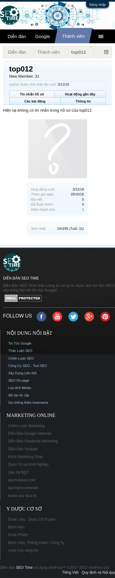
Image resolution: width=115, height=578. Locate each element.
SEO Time (24, 567)
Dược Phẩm (18, 535)
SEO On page (18, 380)
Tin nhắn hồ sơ (32, 94)
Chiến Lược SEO (21, 358)
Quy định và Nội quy (98, 572)
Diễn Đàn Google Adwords (30, 433)
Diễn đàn (17, 36)
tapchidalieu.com (22, 480)
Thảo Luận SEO (20, 351)
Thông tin (83, 101)
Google (42, 36)
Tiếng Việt (70, 572)
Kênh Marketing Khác (25, 457)
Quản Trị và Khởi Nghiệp (28, 464)
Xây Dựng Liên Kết (22, 373)
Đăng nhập (97, 4)
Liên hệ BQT (18, 472)
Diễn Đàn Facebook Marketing (33, 441)
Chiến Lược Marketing (26, 426)
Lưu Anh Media (19, 388)
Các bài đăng (35, 101)
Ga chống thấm (20, 402)
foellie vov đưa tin (22, 496)
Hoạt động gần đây (80, 94)
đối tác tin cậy (18, 395)
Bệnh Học (16, 527)
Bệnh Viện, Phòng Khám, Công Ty (36, 543)
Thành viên (73, 36)
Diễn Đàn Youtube (23, 449)
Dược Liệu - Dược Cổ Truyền (32, 519)
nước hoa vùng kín (23, 550)
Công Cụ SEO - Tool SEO (27, 366)
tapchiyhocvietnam (23, 488)
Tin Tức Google (19, 343)
